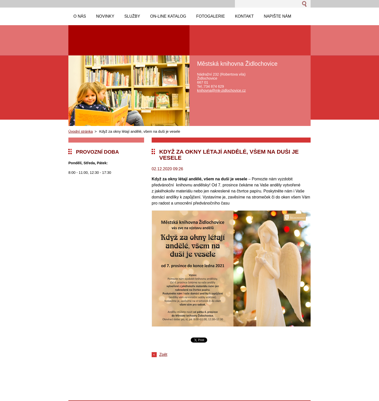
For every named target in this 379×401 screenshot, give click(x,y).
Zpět (163, 354)
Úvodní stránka (80, 131)
